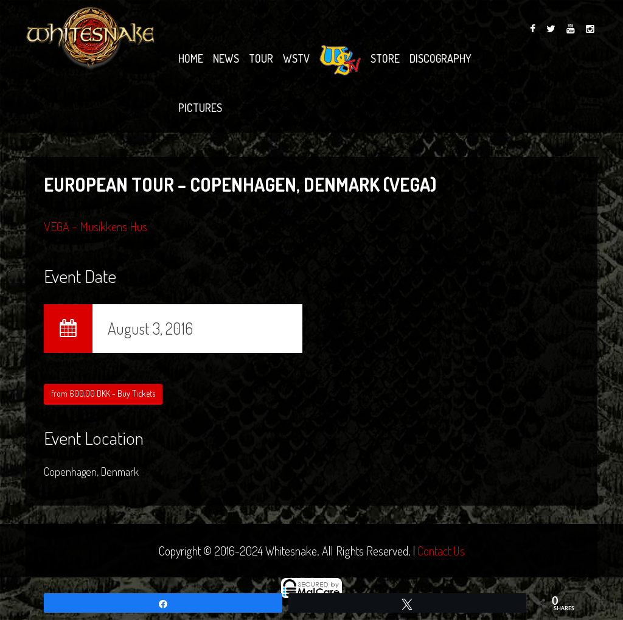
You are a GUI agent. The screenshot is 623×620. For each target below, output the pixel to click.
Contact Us (441, 551)
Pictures (200, 107)
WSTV (296, 58)
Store (385, 58)
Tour (261, 58)
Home (190, 58)
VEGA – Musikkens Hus (95, 226)
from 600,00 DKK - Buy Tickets (103, 393)
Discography (440, 58)
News (226, 58)
